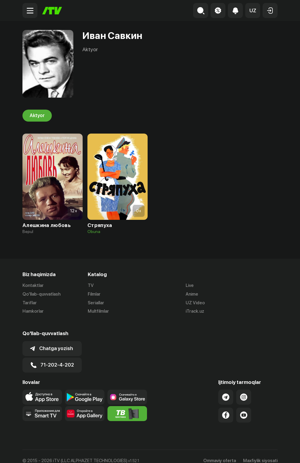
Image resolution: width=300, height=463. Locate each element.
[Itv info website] (127, 404)
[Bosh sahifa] (52, 11)
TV (91, 285)
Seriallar (96, 302)
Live (190, 285)
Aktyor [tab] (37, 116)
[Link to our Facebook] (225, 406)
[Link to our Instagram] (243, 388)
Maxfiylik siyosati (260, 452)
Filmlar (94, 294)
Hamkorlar (33, 311)
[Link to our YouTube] (243, 406)
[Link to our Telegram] (225, 388)
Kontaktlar (33, 285)
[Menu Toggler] (29, 10)
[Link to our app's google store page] (84, 388)
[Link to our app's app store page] (42, 388)
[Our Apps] (42, 404)
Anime (192, 294)
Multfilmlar (98, 311)
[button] (252, 10)
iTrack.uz (195, 311)
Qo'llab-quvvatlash (41, 294)
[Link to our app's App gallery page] (84, 404)
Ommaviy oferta (219, 452)
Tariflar (29, 302)
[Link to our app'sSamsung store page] (127, 388)
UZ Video (195, 302)
